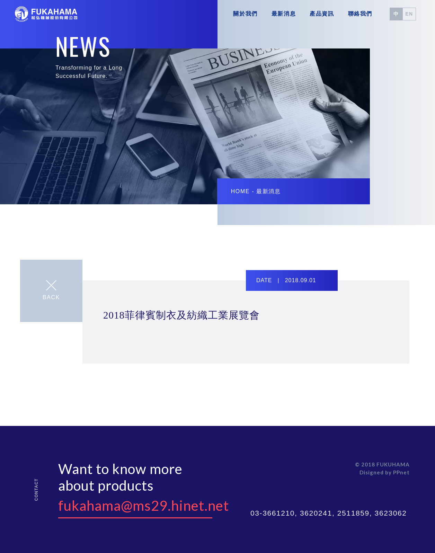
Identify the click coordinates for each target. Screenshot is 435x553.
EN (409, 14)
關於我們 (245, 14)
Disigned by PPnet (384, 472)
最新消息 (284, 14)
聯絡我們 (360, 14)
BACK (51, 290)
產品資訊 (322, 14)
